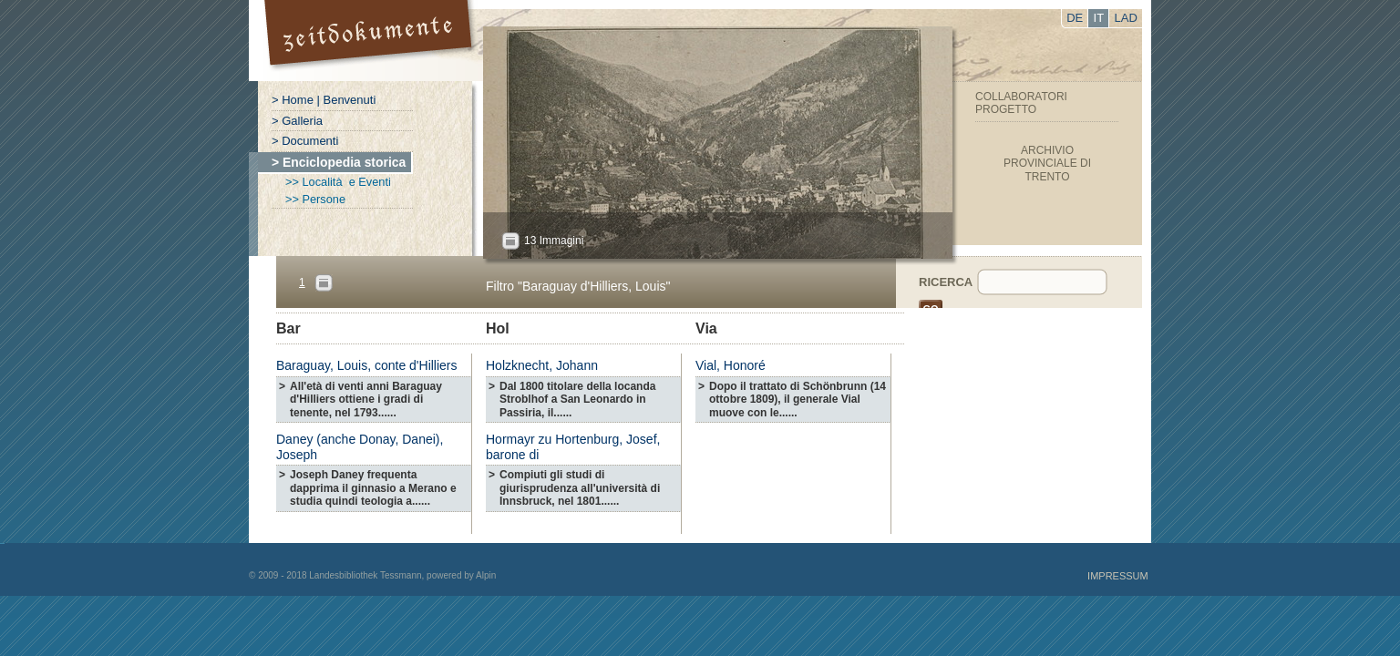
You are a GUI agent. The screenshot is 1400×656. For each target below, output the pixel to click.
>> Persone (315, 199)
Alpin (486, 575)
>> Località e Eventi (338, 182)
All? (510, 241)
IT (1099, 18)
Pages (323, 283)
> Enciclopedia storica (339, 162)
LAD (1126, 18)
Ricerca (946, 282)
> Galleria (297, 121)
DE (1074, 18)
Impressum (1117, 575)
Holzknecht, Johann (542, 365)
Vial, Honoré (730, 365)
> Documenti (305, 141)
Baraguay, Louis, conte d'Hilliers (367, 365)
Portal (370, 40)
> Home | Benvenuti (324, 100)
